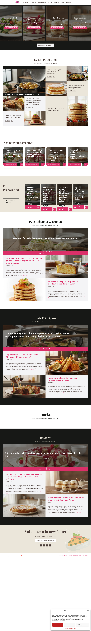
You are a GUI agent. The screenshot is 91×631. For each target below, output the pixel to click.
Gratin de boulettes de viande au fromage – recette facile (62, 379)
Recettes (25, 2)
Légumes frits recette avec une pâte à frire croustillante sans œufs (23, 355)
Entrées (56, 2)
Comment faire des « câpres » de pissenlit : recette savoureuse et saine (11, 21)
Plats (62, 2)
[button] (88, 611)
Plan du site (85, 555)
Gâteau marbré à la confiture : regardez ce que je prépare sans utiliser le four (34, 21)
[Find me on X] (44, 545)
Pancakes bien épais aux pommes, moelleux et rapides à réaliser (63, 282)
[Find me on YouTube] (50, 545)
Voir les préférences (82, 625)
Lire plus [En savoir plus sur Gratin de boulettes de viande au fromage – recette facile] (65, 392)
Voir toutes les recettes (10, 201)
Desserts (33, 2)
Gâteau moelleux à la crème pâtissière (76, 87)
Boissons (68, 2)
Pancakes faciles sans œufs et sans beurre (13, 117)
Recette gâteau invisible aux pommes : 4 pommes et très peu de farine (79, 21)
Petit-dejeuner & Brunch (45, 2)
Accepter (57, 625)
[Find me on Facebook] (41, 545)
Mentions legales (63, 555)
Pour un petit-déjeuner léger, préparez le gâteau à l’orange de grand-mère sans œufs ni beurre (24, 260)
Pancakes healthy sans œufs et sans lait (55, 109)
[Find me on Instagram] (47, 545)
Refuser (70, 625)
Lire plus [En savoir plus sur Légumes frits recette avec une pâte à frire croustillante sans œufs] (32, 369)
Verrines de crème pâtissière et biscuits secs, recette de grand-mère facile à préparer (57, 21)
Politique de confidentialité (70, 628)
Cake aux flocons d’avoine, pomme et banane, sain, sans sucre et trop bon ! (33, 102)
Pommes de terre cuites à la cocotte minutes (22, 94)
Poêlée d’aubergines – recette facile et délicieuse (55, 72)
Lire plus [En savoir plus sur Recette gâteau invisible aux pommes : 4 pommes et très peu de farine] (79, 512)
